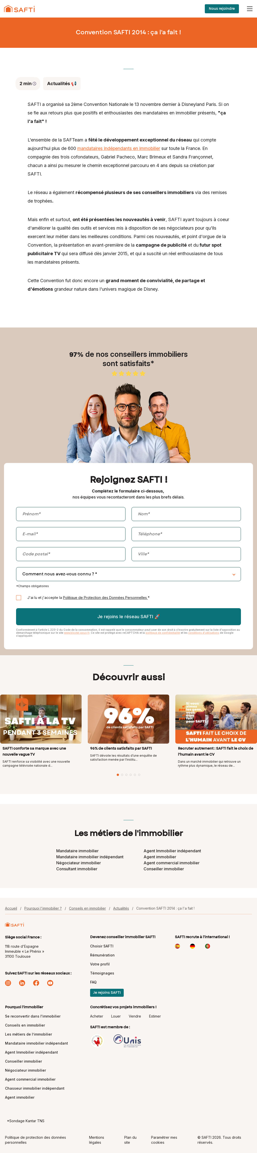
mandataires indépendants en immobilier (118, 148)
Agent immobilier (160, 856)
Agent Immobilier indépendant (172, 850)
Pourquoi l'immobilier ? (43, 908)
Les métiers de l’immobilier (28, 1034)
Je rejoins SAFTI (107, 993)
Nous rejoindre (222, 9)
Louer (116, 1016)
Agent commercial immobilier (172, 862)
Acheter (96, 1016)
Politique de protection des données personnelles (35, 1139)
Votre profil (100, 964)
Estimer (155, 1016)
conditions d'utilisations (203, 632)
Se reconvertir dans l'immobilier (32, 1016)
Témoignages (102, 973)
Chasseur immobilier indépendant (35, 1088)
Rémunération (102, 955)
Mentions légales (96, 1139)
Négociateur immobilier (78, 862)
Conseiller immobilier (164, 868)
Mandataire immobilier (77, 850)
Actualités (121, 908)
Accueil (11, 908)
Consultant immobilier (76, 868)
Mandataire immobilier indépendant (89, 856)
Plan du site (130, 1139)
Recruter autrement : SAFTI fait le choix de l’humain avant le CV (215, 751)
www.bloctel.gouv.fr (76, 632)
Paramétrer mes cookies (164, 1139)
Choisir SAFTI (101, 946)
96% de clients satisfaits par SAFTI (121, 748)
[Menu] (250, 9)
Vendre (135, 1016)
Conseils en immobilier (87, 908)
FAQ (93, 982)
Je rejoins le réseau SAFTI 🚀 (128, 616)
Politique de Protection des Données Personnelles (105, 597)
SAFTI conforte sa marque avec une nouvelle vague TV (34, 751)
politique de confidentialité (163, 632)
